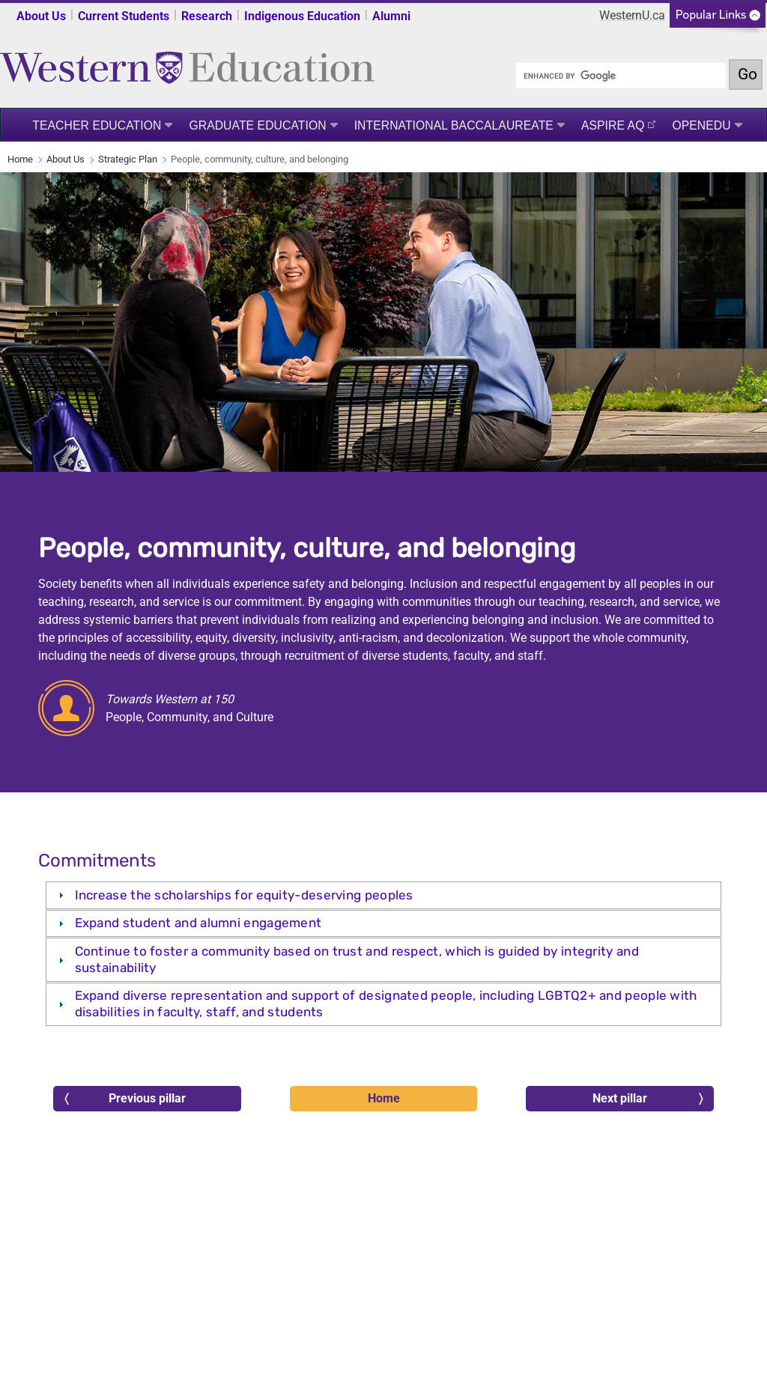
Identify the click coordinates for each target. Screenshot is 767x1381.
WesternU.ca (632, 15)
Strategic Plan (127, 159)
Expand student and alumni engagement (198, 922)
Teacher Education (96, 125)
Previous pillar (125, 1099)
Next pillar (647, 1099)
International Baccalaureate (454, 125)
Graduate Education (257, 125)
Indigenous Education (302, 16)
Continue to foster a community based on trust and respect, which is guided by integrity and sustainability (357, 959)
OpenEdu (701, 125)
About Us (41, 16)
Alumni (391, 16)
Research (206, 16)
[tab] (383, 895)
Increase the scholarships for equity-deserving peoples (244, 894)
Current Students (123, 16)
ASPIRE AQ (613, 125)
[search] (621, 75)
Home (20, 159)
